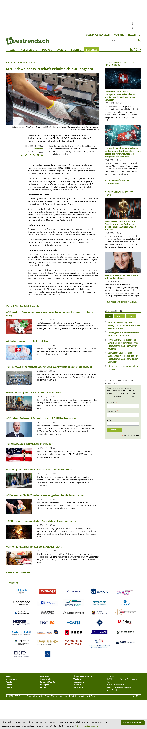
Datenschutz (79, 687)
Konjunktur (38, 148)
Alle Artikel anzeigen (19, 572)
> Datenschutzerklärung (86, 726)
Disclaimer (78, 684)
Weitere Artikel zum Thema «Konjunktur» (119, 63)
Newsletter (134, 34)
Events (61, 49)
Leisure (76, 49)
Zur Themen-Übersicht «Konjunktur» (117, 181)
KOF (33, 62)
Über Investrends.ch (98, 34)
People (47, 49)
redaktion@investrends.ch (119, 687)
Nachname (112, 411)
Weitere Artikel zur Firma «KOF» (24, 305)
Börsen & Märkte (47, 682)
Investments (28, 49)
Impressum (79, 682)
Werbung (119, 34)
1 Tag (108, 316)
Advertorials (45, 679)
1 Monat (131, 316)
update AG (85, 696)
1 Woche (119, 316)
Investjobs (44, 684)
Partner (22, 62)
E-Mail (110, 419)
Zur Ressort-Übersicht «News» (122, 302)
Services (91, 49)
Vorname (112, 402)
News (11, 49)
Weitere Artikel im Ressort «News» (119, 193)
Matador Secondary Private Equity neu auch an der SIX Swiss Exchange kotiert (124, 325)
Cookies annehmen (132, 722)
